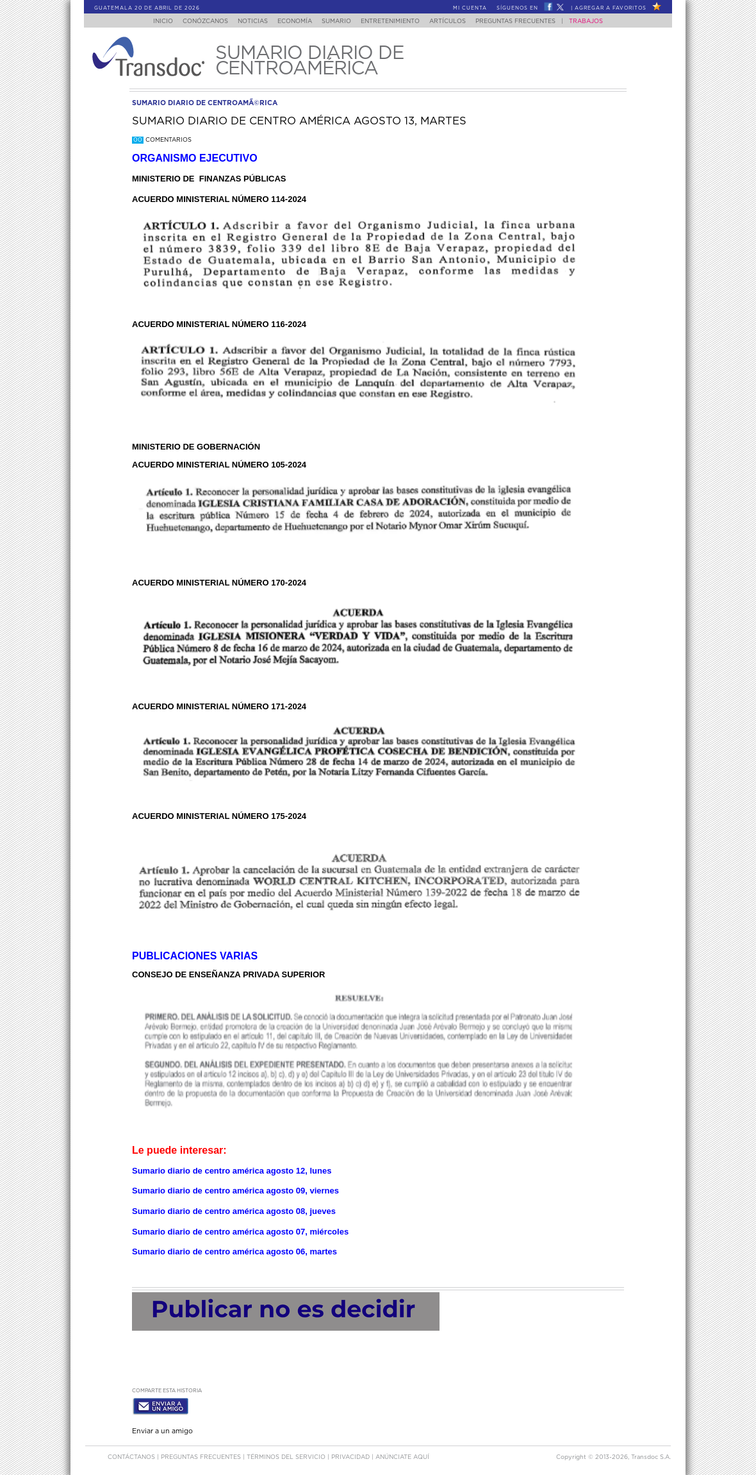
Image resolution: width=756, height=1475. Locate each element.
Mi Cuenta (470, 8)
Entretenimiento (395, 21)
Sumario (337, 21)
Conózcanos (195, 21)
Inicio (151, 21)
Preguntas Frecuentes (528, 21)
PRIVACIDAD (351, 1455)
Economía (292, 21)
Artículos (456, 21)
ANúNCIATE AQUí (402, 1455)
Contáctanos (132, 1455)
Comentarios (162, 140)
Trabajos (599, 21)
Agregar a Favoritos (610, 8)
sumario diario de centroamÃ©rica (204, 102)
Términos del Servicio (287, 1455)
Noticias (246, 21)
